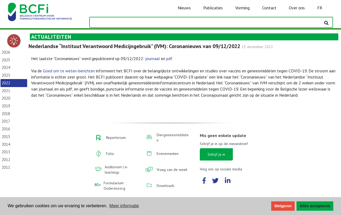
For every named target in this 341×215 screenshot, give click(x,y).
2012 (6, 159)
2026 (6, 52)
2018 (6, 113)
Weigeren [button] (283, 206)
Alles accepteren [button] (315, 206)
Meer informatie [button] (124, 206)
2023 (6, 75)
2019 (6, 105)
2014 (6, 144)
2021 (6, 90)
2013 (6, 151)
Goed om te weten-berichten (69, 70)
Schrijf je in (216, 154)
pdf (169, 58)
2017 (6, 121)
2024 (6, 67)
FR (319, 7)
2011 (6, 167)
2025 (6, 59)
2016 (6, 128)
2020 (6, 98)
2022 (6, 82)
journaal (152, 58)
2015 (6, 136)
